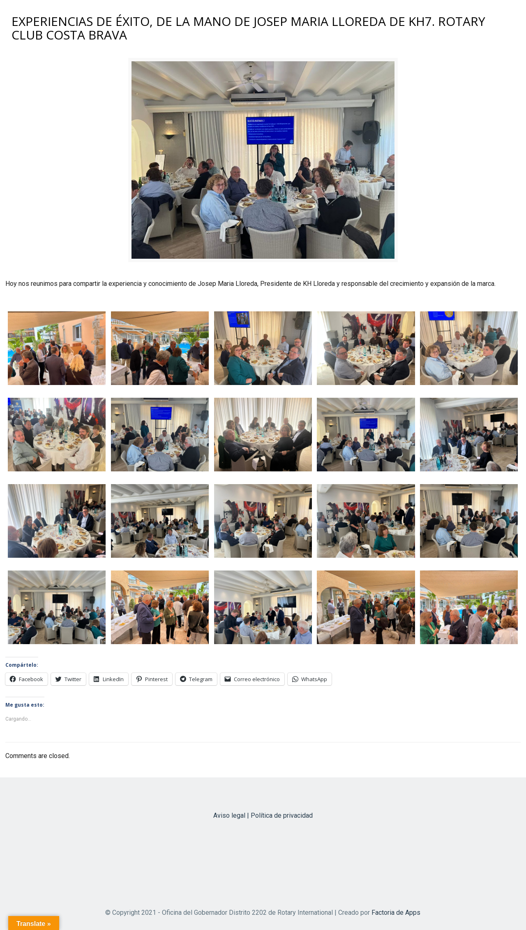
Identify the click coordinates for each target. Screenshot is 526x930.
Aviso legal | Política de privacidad (263, 815)
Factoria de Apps (395, 912)
